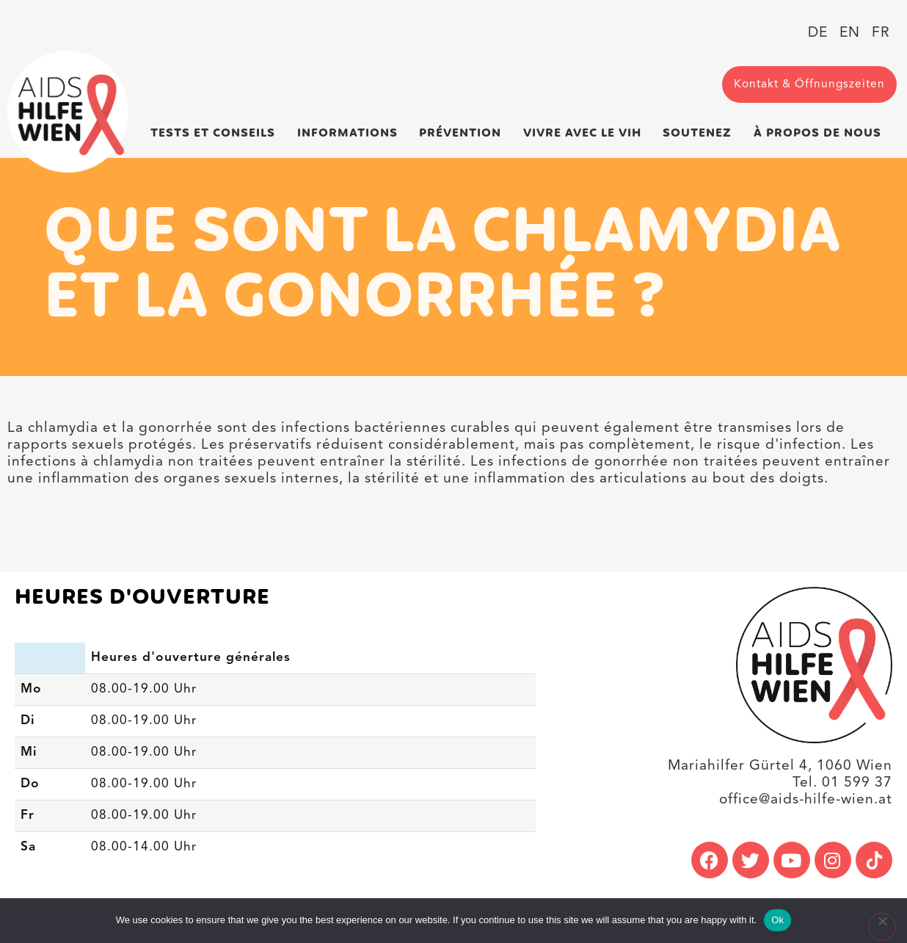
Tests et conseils (216, 133)
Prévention (464, 133)
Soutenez (701, 133)
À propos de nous (821, 133)
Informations (351, 133)
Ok (777, 919)
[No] (882, 927)
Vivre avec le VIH (586, 133)
